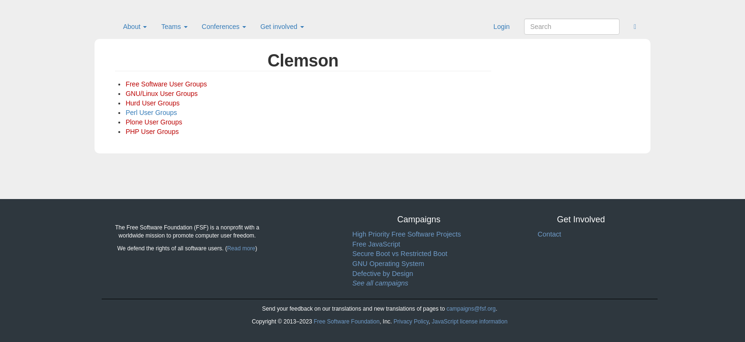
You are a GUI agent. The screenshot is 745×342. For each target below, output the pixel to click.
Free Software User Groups (166, 84)
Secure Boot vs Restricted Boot (400, 253)
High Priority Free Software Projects (407, 234)
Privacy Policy (411, 321)
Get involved (282, 26)
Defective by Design (383, 273)
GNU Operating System (388, 263)
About (135, 26)
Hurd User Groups (152, 103)
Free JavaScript (377, 244)
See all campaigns (381, 283)
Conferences (224, 26)
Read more (241, 248)
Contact (550, 234)
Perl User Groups (151, 112)
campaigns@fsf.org (471, 308)
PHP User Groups (152, 131)
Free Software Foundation (347, 321)
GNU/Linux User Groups (161, 93)
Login (502, 26)
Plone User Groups (153, 122)
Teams (174, 26)
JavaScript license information (469, 321)
